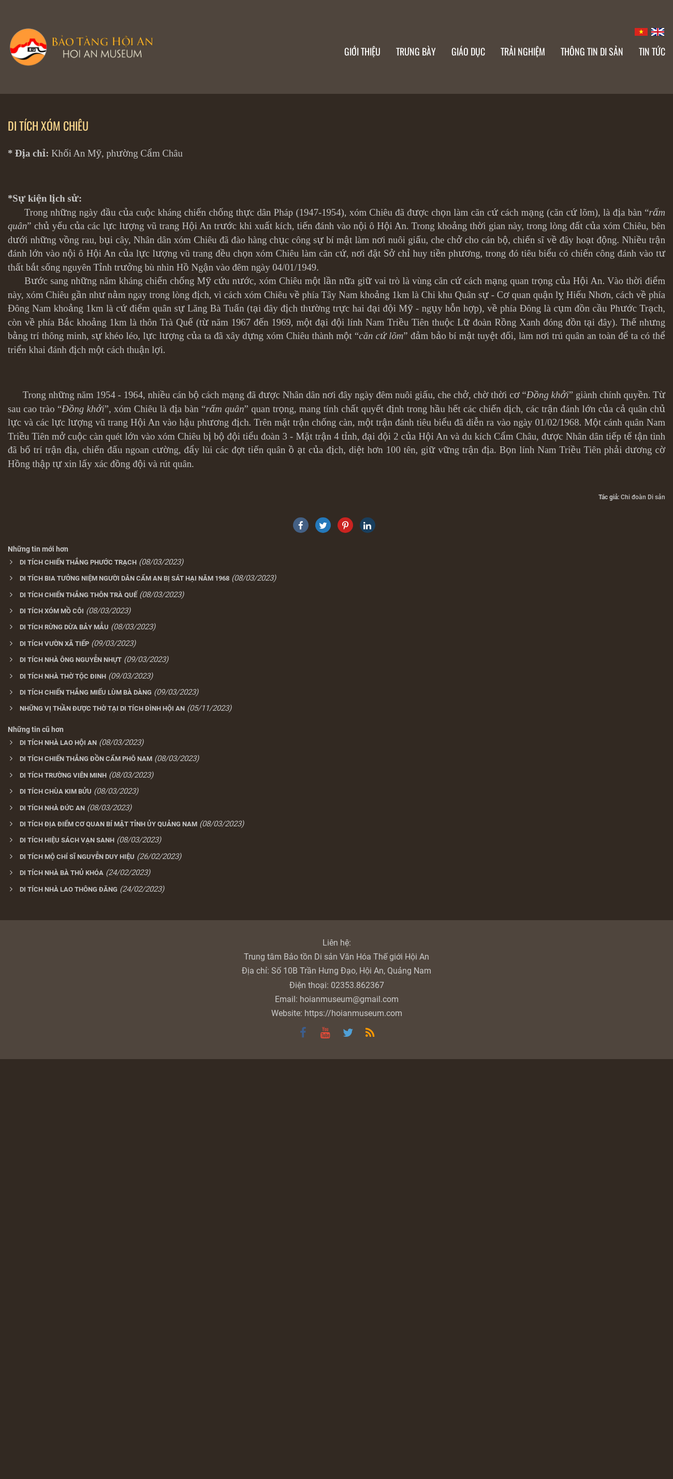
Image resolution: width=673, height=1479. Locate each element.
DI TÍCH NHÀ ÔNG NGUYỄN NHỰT (71, 1079)
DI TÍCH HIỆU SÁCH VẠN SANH (67, 1260)
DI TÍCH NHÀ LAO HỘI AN (58, 1162)
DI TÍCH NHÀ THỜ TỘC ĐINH (63, 1096)
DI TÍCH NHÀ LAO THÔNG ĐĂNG (69, 1309)
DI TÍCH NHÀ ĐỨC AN (52, 1228)
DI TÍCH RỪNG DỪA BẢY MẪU (64, 1047)
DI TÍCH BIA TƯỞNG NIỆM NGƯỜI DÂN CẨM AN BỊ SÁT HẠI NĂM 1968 (124, 998)
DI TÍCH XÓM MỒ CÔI (52, 1031)
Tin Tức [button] (652, 51)
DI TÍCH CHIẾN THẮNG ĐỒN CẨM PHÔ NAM (86, 1178)
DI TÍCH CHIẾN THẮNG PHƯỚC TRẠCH (78, 982)
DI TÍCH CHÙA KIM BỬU (56, 1211)
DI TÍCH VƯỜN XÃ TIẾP (54, 1063)
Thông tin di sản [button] (592, 51)
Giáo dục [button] (468, 51)
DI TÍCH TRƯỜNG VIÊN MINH (63, 1195)
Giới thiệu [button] (362, 51)
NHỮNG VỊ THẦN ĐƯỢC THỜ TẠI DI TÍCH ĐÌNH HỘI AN (102, 1128)
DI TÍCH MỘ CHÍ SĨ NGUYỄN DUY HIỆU (77, 1276)
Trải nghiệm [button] (523, 51)
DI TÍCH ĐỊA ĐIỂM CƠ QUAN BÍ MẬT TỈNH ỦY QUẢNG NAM (108, 1244)
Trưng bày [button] (416, 51)
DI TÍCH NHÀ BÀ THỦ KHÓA (62, 1293)
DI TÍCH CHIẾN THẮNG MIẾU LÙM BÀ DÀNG (86, 1112)
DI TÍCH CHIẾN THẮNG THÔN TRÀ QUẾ (78, 1015)
